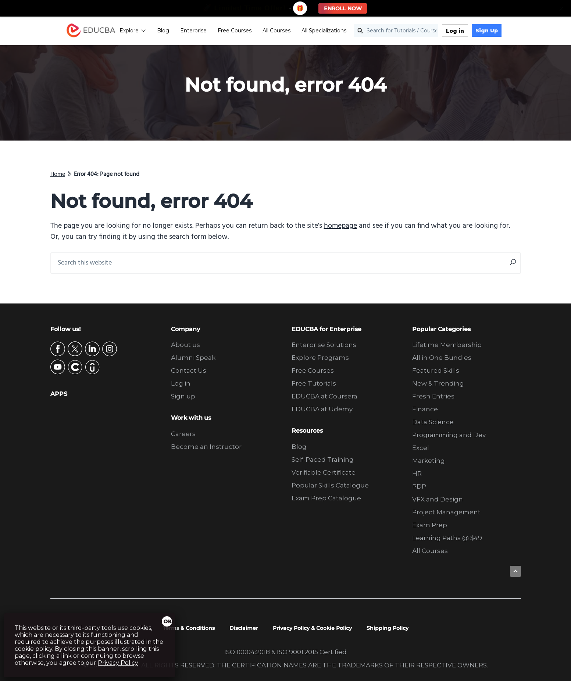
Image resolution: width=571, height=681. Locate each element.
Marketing (428, 460)
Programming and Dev (449, 435)
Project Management (446, 512)
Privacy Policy (118, 662)
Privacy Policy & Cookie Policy (312, 628)
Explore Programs (320, 357)
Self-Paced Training (323, 459)
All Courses (292, 31)
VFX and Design (437, 499)
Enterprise (209, 31)
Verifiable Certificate (324, 472)
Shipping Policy (387, 628)
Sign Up (502, 31)
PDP (419, 486)
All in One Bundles (441, 357)
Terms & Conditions (189, 628)
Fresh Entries (433, 396)
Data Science (433, 422)
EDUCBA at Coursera (324, 396)
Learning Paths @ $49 (447, 538)
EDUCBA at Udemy (322, 409)
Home (57, 174)
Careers (183, 433)
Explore (148, 31)
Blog (179, 31)
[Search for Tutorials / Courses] (412, 31)
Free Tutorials (314, 383)
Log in (471, 31)
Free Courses (250, 31)
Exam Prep (429, 525)
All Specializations (339, 31)
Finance (425, 409)
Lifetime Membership (447, 344)
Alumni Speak (193, 357)
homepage (340, 226)
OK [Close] (167, 621)
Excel (420, 447)
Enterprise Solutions (324, 344)
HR (417, 473)
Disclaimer (243, 628)
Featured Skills (435, 370)
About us (185, 344)
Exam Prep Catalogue (326, 498)
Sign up (183, 396)
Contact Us (188, 370)
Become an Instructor (206, 446)
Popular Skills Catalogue (330, 485)
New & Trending (438, 383)
